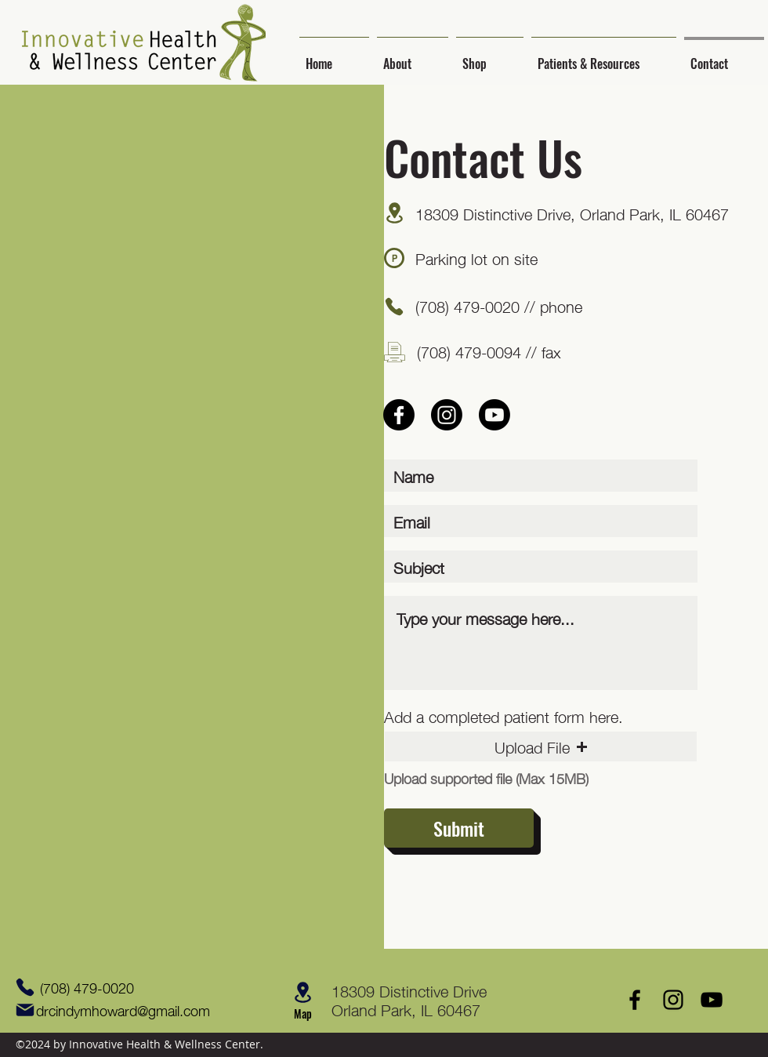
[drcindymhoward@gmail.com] (118, 1010)
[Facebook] (399, 414)
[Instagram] (446, 414)
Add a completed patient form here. (503, 716)
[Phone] (394, 306)
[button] (412, 56)
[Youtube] (494, 414)
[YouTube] (711, 999)
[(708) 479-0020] (86, 987)
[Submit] (459, 828)
